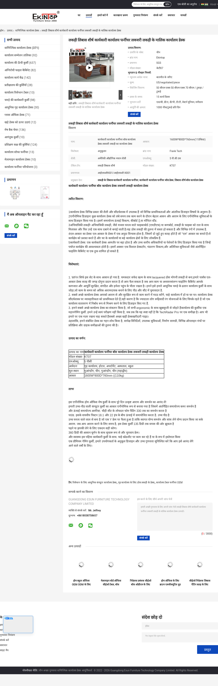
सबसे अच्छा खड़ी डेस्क (121, 316)
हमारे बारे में (102, 15)
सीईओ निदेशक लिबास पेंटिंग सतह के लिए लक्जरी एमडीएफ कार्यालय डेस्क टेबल (199, 582)
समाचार (171, 15)
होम (1, 30)
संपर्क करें (157, 15)
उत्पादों (89, 15)
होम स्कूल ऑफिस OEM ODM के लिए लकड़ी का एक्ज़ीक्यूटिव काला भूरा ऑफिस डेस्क (81, 582)
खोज (167, 4)
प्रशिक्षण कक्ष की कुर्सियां (17, 144)
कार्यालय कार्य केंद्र (14, 77)
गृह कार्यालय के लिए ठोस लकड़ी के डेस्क (136, 482)
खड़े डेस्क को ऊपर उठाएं (17, 122)
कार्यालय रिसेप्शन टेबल (17, 92)
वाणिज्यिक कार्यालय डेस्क (27, 30)
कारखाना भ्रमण (120, 15)
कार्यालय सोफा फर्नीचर (16, 152)
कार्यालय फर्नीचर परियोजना (19, 167)
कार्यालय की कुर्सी (190, 307)
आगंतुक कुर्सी (12, 137)
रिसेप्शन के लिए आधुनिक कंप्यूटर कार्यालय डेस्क (94, 482)
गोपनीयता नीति (30, 670)
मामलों (183, 15)
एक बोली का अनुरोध (187, 4)
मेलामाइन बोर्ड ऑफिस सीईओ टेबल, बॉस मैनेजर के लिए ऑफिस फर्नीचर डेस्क (111, 582)
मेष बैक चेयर (11, 129)
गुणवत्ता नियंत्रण (140, 15)
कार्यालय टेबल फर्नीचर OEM (169, 482)
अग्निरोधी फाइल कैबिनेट (17, 70)
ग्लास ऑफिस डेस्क (14, 115)
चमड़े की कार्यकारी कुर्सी (17, 100)
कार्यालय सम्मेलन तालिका (18, 55)
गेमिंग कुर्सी (80, 312)
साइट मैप (4, 650)
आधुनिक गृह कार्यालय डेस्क (19, 107)
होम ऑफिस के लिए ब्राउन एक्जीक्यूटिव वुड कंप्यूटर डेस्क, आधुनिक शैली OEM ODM (170, 582)
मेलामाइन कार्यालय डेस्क (17, 159)
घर (79, 15)
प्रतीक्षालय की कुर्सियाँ (16, 85)
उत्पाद (9, 30)
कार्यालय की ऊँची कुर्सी (16, 62)
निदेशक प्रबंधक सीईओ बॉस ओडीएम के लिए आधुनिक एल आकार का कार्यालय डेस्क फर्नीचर (140, 582)
